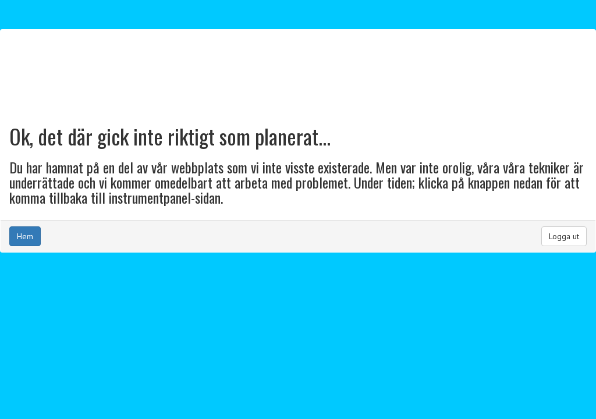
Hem (25, 236)
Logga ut (564, 236)
